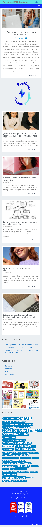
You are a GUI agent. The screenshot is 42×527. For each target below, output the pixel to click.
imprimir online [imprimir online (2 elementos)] (10, 463)
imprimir (8, 369)
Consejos (8, 366)
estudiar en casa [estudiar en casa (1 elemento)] (34, 452)
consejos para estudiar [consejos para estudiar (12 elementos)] (22, 430)
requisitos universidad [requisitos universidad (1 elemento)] (10, 472)
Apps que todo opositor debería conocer (17, 269)
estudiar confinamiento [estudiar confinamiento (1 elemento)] (19, 452)
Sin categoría (10, 374)
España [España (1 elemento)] (33, 446)
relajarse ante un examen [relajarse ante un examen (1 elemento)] (19, 469)
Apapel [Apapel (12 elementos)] (26, 418)
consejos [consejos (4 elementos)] (8, 427)
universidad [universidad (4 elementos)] (10, 474)
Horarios (35, 2)
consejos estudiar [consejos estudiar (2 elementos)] (22, 427)
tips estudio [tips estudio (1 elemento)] (34, 472)
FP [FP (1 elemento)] (23, 455)
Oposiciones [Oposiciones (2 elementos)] (8, 466)
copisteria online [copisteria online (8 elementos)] (16, 434)
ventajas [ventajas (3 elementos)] (7, 481)
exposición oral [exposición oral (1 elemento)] (16, 455)
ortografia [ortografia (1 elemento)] (34, 466)
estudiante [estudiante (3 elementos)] (8, 449)
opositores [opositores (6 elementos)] (22, 466)
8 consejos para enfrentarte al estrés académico (19, 178)
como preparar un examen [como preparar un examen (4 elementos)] (18, 424)
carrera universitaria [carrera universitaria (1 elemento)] (18, 421)
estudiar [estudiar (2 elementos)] (6, 453)
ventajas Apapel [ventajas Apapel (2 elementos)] (19, 481)
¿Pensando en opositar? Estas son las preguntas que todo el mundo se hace (20, 134)
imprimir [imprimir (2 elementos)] (6, 461)
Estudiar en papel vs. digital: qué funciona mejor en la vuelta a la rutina (20, 316)
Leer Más (32, 75)
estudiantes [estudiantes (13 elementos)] (25, 449)
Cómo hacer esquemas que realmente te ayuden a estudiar (20, 223)
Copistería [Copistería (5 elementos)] (9, 437)
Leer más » (31, 149)
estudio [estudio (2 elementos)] (6, 455)
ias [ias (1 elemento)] (17, 458)
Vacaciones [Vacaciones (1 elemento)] (30, 477)
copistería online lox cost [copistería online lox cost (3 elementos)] (16, 446)
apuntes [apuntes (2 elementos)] (6, 422)
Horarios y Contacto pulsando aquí (21, 498)
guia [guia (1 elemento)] (26, 455)
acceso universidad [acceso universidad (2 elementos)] (11, 418)
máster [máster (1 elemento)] (20, 463)
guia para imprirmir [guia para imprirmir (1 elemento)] (9, 458)
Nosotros (8, 371)
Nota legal (35, 524)
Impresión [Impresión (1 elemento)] (35, 458)
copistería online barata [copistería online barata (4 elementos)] (17, 443)
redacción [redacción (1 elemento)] (6, 469)
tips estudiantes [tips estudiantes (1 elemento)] (24, 472)
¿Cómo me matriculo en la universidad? (21, 33)
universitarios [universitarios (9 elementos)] (14, 477)
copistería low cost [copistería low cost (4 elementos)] (14, 440)
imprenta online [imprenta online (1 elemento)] (25, 458)
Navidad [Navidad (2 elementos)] (27, 463)
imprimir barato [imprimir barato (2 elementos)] (19, 461)
